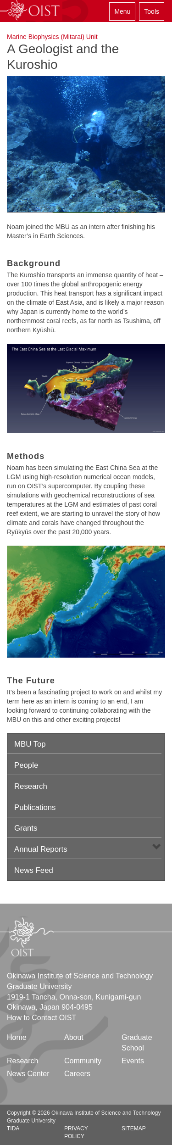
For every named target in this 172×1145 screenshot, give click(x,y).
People (26, 765)
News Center (28, 1074)
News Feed (33, 870)
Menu (122, 11)
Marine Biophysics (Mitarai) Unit (52, 36)
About (73, 1037)
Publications (35, 807)
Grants (25, 828)
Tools (151, 11)
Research (30, 786)
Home (17, 1037)
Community (82, 1061)
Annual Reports (40, 849)
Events (133, 1061)
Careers (77, 1074)
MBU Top (30, 744)
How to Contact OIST (41, 1018)
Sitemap (134, 1128)
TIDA (13, 1128)
